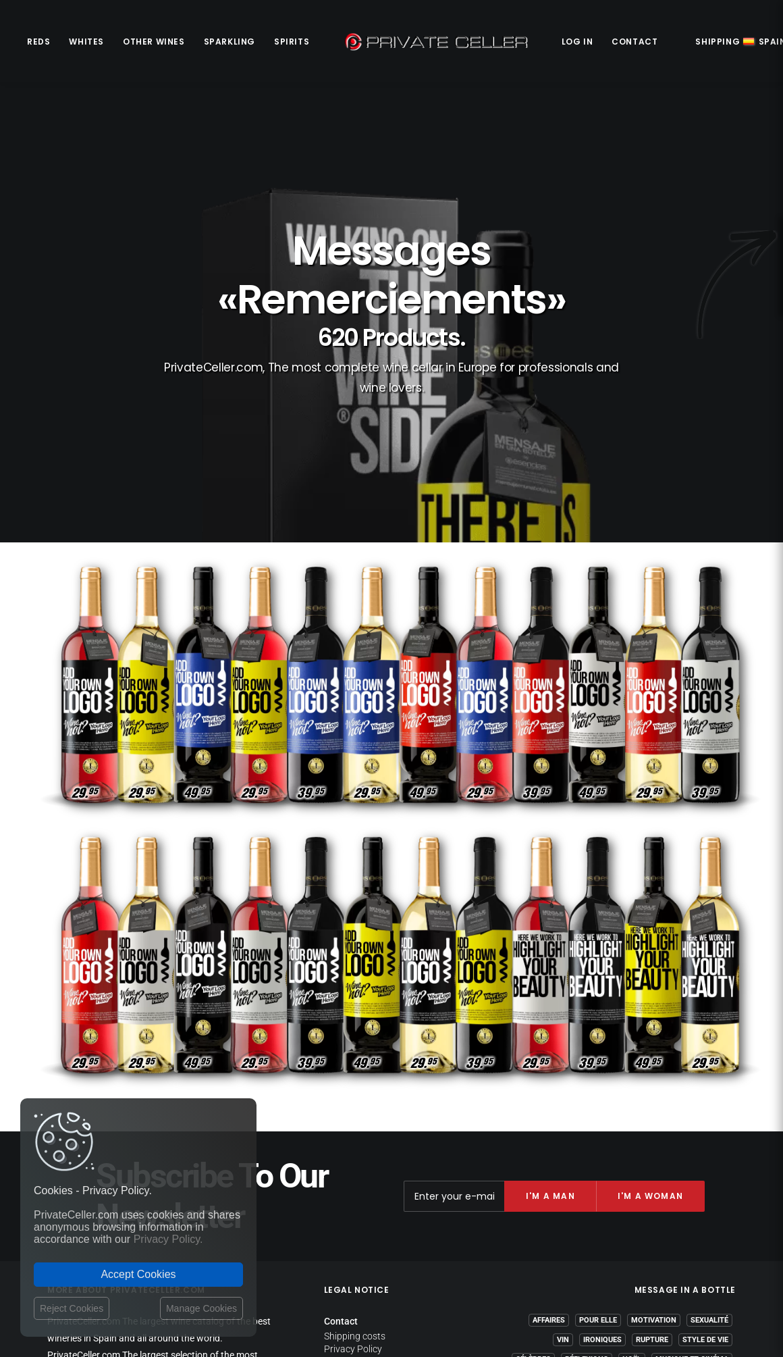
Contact (634, 41)
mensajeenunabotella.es (685, 1240)
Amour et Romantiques (682, 1208)
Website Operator (360, 1184)
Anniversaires (700, 1188)
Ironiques (602, 1149)
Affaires (549, 1129)
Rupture (652, 1149)
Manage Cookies (201, 1308)
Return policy (351, 1171)
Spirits (291, 41)
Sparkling (229, 41)
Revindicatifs (632, 1188)
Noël (631, 1168)
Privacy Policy (353, 1158)
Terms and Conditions (371, 1199)
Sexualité (709, 1129)
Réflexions (586, 1168)
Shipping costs (354, 1145)
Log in (577, 41)
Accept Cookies (138, 1274)
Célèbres (533, 1168)
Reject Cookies (71, 1308)
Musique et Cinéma (691, 1168)
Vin (563, 1149)
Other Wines (154, 41)
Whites (86, 41)
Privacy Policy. (168, 1239)
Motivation (653, 1129)
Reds (38, 41)
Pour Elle (598, 1129)
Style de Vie (705, 1149)
